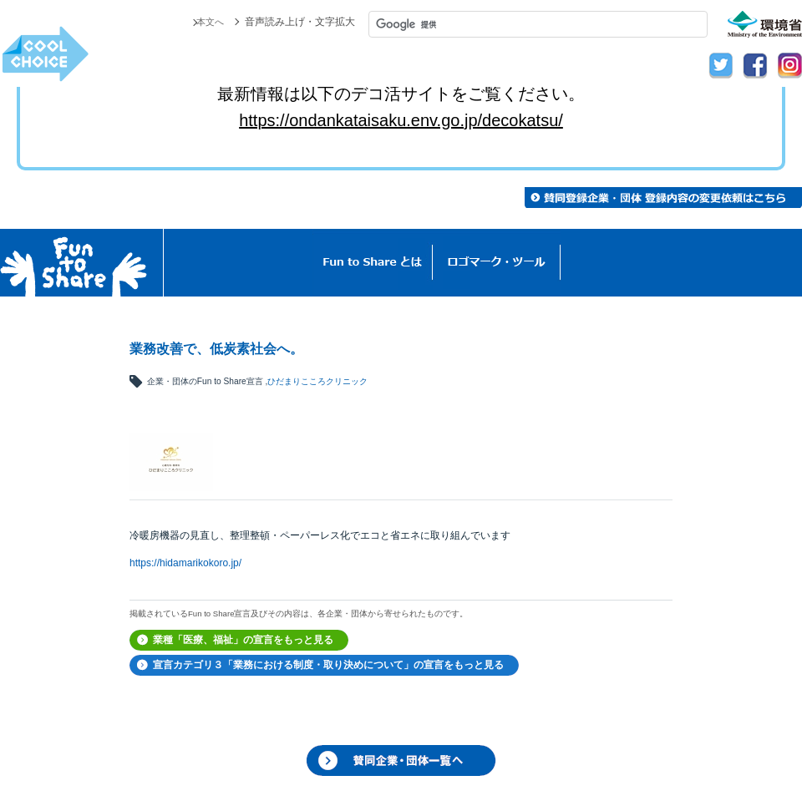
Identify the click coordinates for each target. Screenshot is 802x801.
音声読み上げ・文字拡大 (300, 22)
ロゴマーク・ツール (497, 263)
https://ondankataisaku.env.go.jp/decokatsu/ (401, 120)
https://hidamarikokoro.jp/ (185, 563)
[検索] (538, 24)
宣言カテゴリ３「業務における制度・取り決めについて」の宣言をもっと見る (328, 665)
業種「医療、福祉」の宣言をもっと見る (243, 640)
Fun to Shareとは (372, 263)
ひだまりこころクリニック (317, 381)
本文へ (209, 22)
